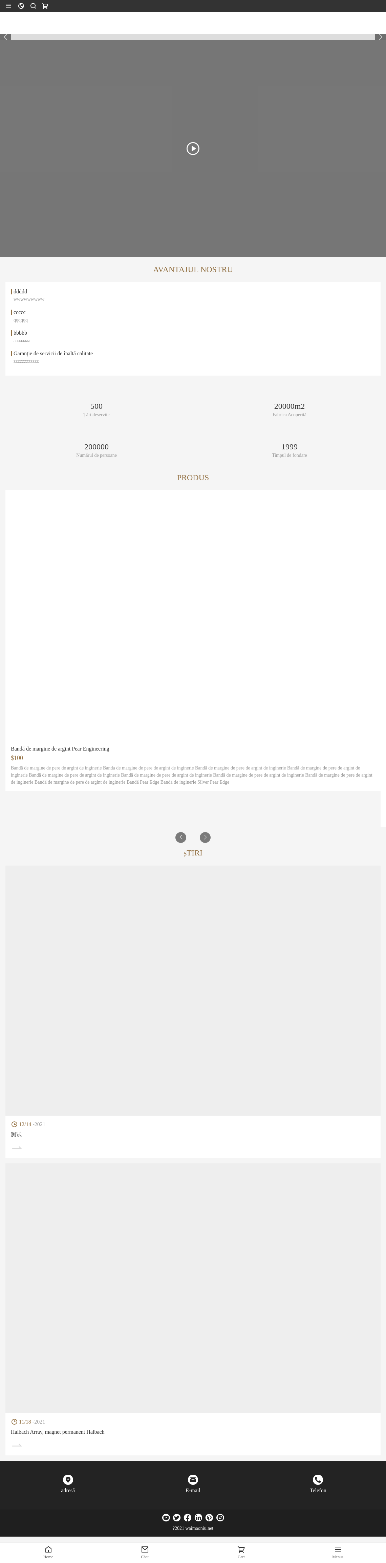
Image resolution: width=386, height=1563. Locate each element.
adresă (68, 1490)
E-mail (193, 1490)
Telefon (318, 1490)
